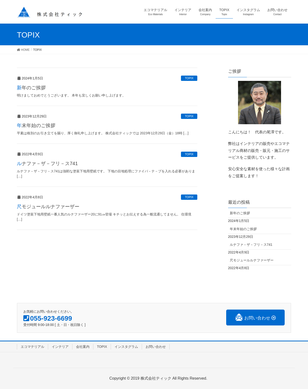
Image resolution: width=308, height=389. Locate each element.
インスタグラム (126, 347)
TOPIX (189, 78)
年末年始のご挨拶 (36, 125)
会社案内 (83, 347)
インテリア (60, 347)
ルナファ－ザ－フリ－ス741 (47, 163)
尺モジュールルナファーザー (48, 206)
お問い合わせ (156, 347)
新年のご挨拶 (31, 87)
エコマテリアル (32, 347)
